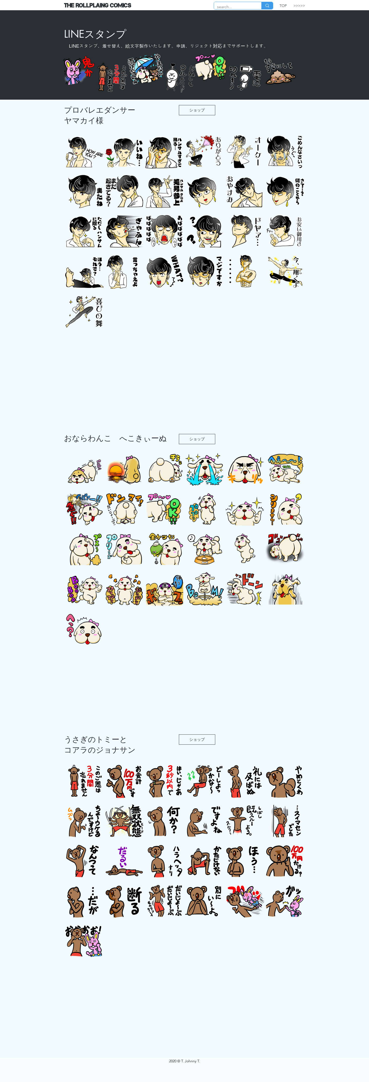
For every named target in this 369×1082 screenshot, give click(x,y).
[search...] (234, 7)
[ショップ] (197, 110)
